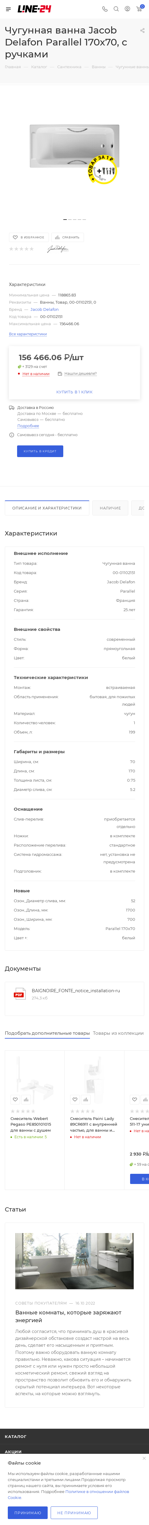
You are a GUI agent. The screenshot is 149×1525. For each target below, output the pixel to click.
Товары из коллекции (118, 1033)
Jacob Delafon (45, 309)
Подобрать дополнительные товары (47, 1033)
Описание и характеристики (47, 508)
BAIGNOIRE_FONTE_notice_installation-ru (76, 990)
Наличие (110, 508)
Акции (13, 1446)
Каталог (16, 1430)
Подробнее (28, 426)
